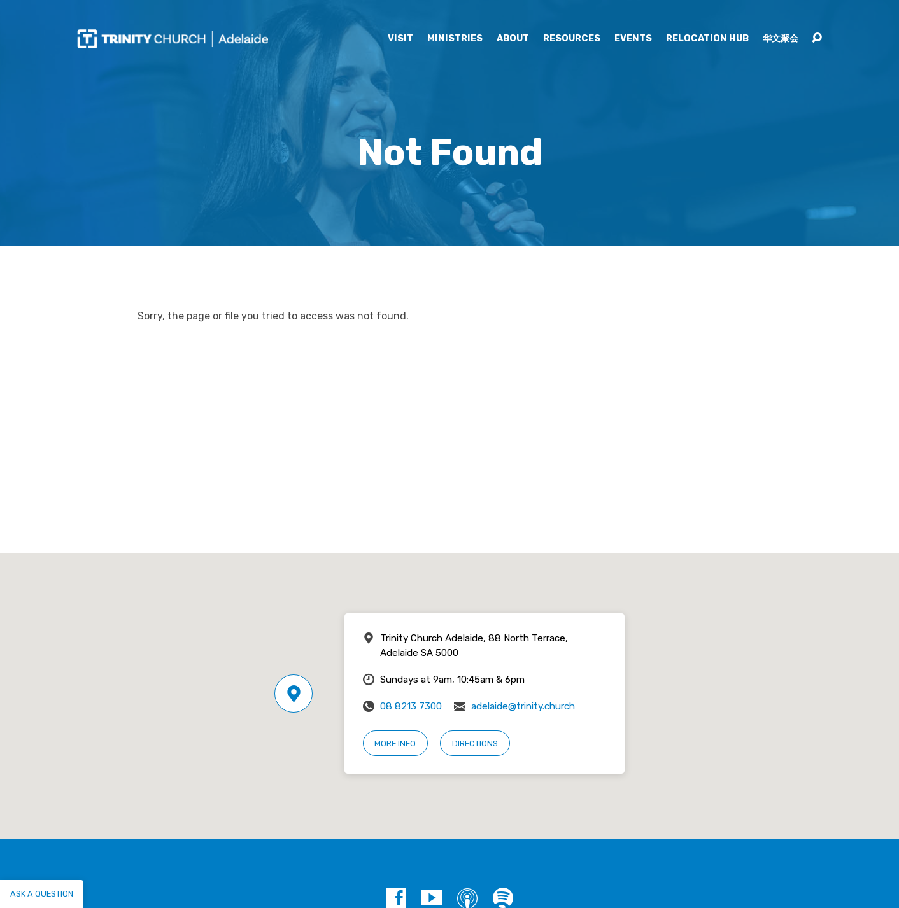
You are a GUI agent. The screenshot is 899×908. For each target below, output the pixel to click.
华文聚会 (780, 38)
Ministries (455, 38)
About (513, 38)
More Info (395, 743)
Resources (571, 38)
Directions (475, 743)
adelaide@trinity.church (523, 706)
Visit (400, 38)
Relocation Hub (707, 38)
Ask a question (41, 893)
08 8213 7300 (411, 706)
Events (633, 38)
